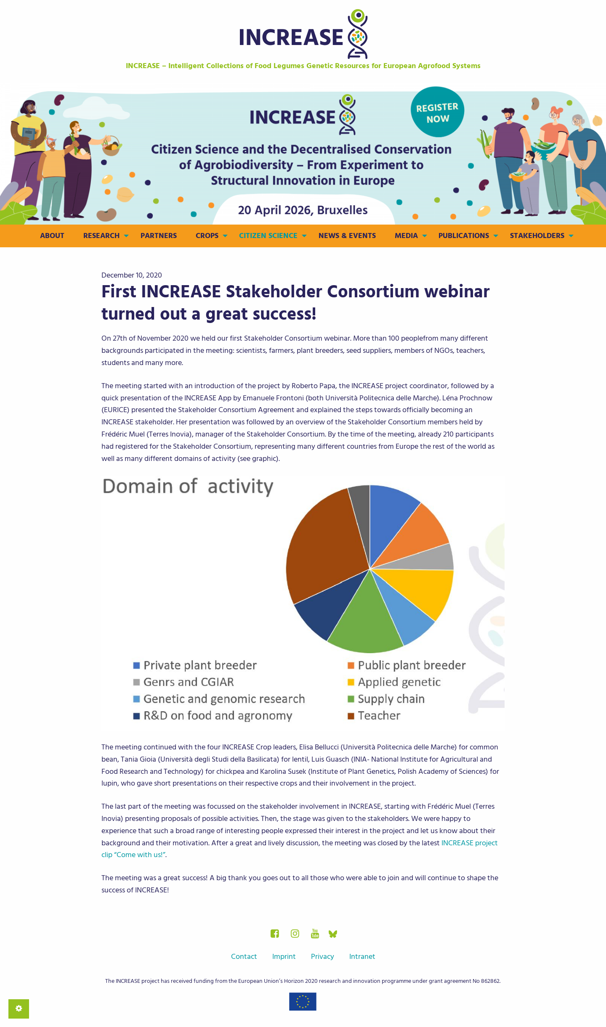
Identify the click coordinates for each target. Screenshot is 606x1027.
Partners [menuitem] (159, 236)
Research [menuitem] (101, 236)
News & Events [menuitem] (347, 236)
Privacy (322, 956)
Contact (244, 956)
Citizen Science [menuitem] (268, 236)
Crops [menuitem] (207, 236)
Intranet (362, 956)
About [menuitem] (52, 236)
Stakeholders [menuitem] (537, 236)
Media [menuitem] (406, 236)
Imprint (284, 956)
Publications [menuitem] (464, 236)
